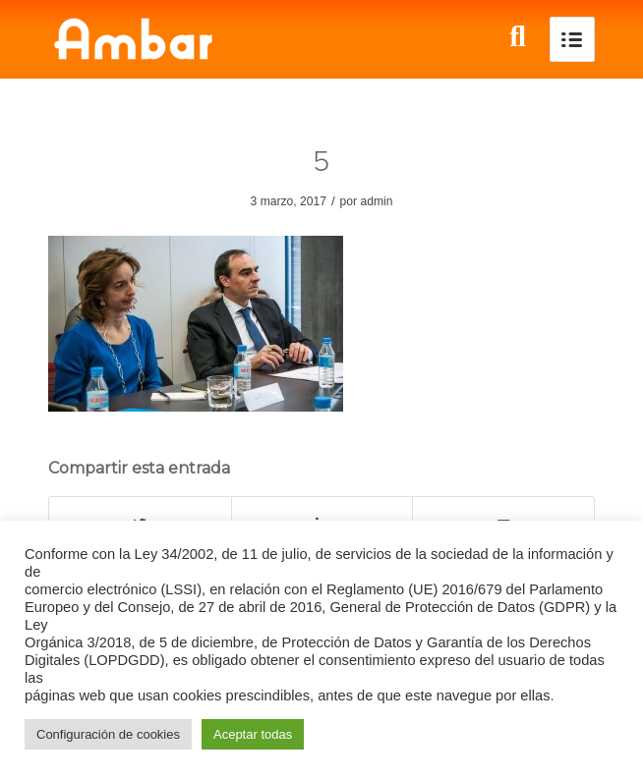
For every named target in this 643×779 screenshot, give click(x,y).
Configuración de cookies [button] (108, 734)
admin (376, 201)
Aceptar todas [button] (252, 734)
